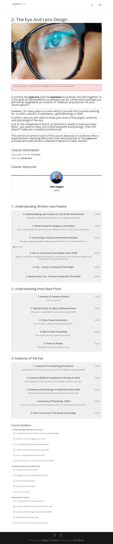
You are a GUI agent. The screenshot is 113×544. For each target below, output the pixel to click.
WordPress (78, 540)
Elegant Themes (50, 540)
